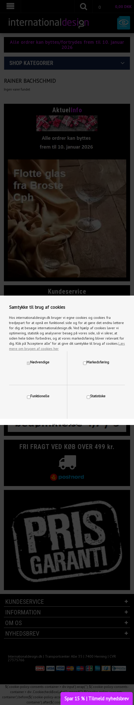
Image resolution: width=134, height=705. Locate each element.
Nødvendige (39, 362)
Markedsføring (97, 362)
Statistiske (97, 396)
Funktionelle (39, 396)
